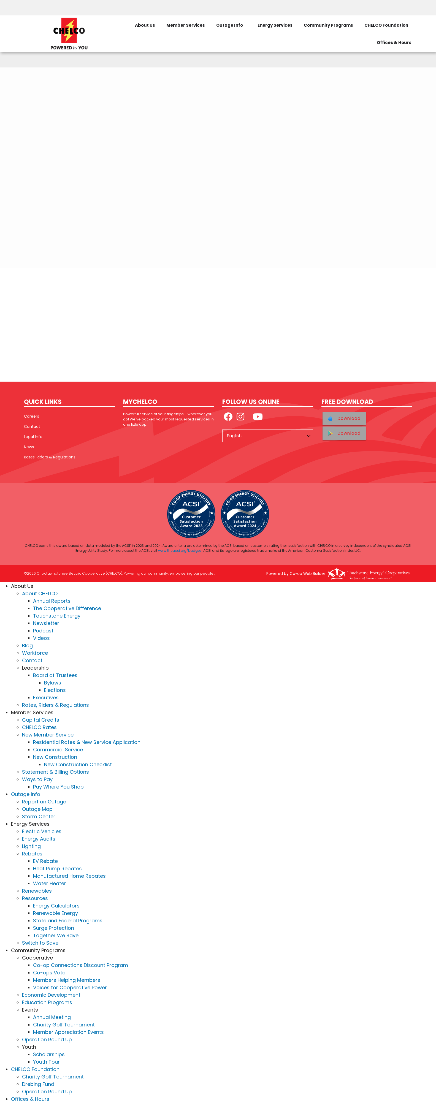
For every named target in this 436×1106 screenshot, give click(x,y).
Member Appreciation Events (68, 1032)
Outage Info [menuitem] (229, 25)
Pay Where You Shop (58, 786)
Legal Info (33, 436)
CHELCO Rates (39, 727)
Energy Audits (38, 838)
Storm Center (38, 816)
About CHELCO (40, 593)
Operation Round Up (47, 1039)
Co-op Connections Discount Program (80, 965)
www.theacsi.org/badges (180, 550)
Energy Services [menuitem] (275, 25)
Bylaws (52, 682)
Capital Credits (40, 719)
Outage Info (25, 794)
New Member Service (48, 734)
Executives (46, 697)
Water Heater (49, 883)
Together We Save (55, 935)
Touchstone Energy (56, 615)
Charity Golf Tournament (64, 1024)
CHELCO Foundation (35, 1069)
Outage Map (37, 809)
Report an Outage (44, 801)
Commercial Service (58, 749)
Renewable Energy (55, 913)
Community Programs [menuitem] (328, 25)
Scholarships (49, 1054)
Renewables (37, 890)
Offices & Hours (30, 1099)
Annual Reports (52, 600)
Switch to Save (40, 942)
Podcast (43, 630)
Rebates (32, 853)
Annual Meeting (52, 1017)
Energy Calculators (56, 905)
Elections (55, 690)
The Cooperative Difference (67, 608)
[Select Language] (267, 436)
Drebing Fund (38, 1084)
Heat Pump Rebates (57, 868)
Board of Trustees (55, 675)
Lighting (31, 846)
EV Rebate (45, 861)
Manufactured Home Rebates (69, 876)
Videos (41, 638)
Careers (31, 416)
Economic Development (51, 994)
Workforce (35, 653)
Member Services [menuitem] (185, 25)
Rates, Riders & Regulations (49, 457)
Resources (35, 898)
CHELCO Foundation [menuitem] (386, 25)
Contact (32, 426)
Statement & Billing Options (55, 771)
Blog (27, 645)
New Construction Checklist (78, 764)
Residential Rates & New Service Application (86, 742)
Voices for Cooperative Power (70, 987)
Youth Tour (46, 1061)
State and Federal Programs (67, 920)
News (29, 447)
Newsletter (46, 623)
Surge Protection (53, 928)
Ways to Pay (37, 779)
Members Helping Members (66, 980)
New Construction (55, 757)
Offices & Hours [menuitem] (394, 42)
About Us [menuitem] (145, 25)
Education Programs (47, 1002)
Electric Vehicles (41, 831)
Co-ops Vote (49, 972)
